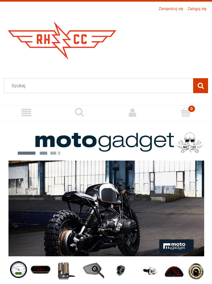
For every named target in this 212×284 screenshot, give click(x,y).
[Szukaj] (200, 85)
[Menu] (26, 113)
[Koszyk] (185, 112)
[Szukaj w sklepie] (100, 85)
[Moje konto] (132, 113)
